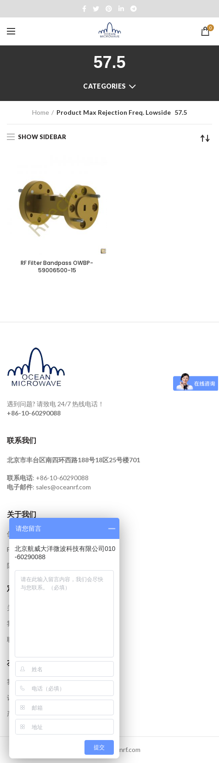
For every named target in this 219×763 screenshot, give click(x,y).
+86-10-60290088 (62, 478)
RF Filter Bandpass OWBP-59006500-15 (57, 266)
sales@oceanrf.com (63, 487)
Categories (104, 86)
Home (40, 112)
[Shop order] (205, 138)
